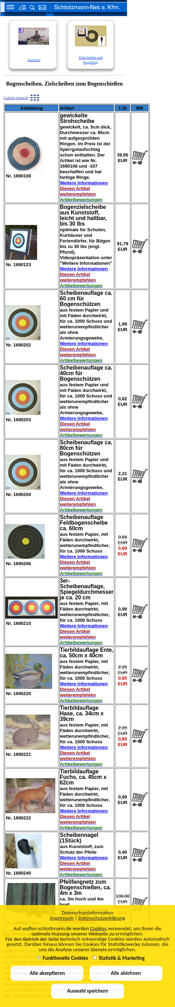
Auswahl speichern (87, 991)
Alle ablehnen (126, 973)
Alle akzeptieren (47, 973)
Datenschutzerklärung (101, 918)
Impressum (62, 918)
